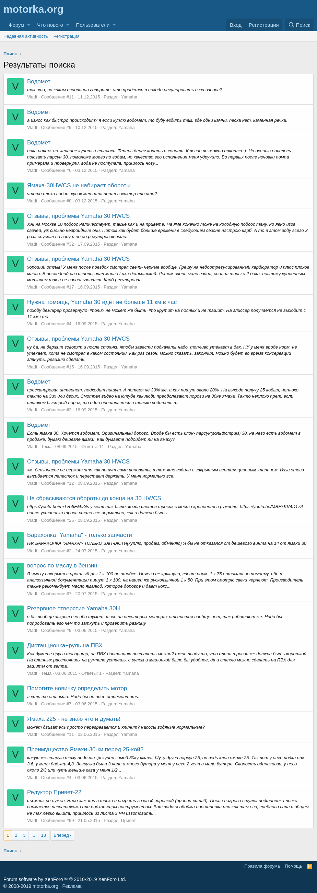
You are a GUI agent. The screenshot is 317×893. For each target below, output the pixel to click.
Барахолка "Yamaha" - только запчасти (79, 535)
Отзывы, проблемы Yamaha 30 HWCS (78, 216)
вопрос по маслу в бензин (62, 565)
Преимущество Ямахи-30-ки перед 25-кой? (85, 749)
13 (43, 835)
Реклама (71, 886)
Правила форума (262, 866)
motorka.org (45, 886)
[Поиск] (299, 25)
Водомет (38, 81)
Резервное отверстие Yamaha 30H (73, 608)
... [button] (33, 835)
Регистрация (67, 36)
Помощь (293, 866)
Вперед (61, 835)
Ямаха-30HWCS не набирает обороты (79, 185)
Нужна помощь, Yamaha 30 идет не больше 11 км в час (102, 302)
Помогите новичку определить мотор (77, 688)
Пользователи (93, 25)
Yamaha (129, 96)
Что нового (50, 25)
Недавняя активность (25, 36)
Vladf (32, 96)
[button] (28, 25)
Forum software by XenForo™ (64, 879)
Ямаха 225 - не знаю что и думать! (73, 719)
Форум (16, 25)
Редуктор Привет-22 (54, 792)
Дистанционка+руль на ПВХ (65, 645)
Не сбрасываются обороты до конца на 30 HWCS (94, 498)
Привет (128, 820)
